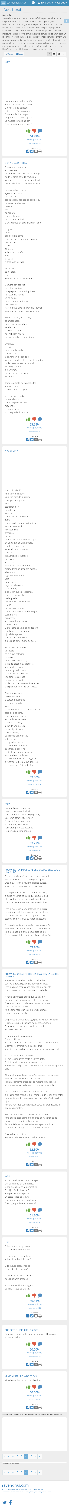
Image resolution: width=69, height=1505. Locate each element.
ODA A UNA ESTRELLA (16, 162)
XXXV (7, 62)
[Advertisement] (25, 81)
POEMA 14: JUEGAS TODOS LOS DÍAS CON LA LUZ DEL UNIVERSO (32, 975)
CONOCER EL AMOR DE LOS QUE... (22, 1330)
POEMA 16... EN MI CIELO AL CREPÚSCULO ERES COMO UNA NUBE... (32, 871)
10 (31, 1456)
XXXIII (7, 1176)
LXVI (7, 1242)
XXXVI (7, 803)
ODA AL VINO (11, 451)
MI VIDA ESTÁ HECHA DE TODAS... (21, 1376)
